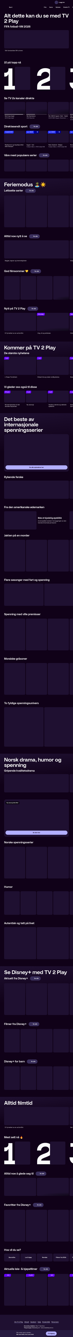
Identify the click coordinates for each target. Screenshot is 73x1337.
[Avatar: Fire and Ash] (14, 999)
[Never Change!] (28, 1040)
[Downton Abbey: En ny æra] (45, 288)
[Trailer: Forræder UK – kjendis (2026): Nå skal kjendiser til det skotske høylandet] (14, 397)
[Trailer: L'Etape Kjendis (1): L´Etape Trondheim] (20, 366)
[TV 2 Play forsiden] (17, 2)
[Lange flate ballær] (57, 1153)
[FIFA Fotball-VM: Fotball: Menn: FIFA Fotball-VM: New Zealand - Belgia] (58, 137)
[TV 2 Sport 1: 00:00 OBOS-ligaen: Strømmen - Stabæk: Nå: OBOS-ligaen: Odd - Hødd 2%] (58, 108)
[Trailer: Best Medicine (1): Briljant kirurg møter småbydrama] (53, 366)
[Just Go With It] (28, 288)
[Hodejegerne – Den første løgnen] (58, 862)
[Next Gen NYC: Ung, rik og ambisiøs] (53, 322)
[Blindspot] (58, 634)
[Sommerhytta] (57, 78)
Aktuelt (26, 1322)
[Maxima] (36, 211)
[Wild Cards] (24, 595)
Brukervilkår (46, 1322)
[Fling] (20, 943)
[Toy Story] (45, 1078)
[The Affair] (36, 165)
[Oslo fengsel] (14, 165)
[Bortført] (36, 862)
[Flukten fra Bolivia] (36, 783)
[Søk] (6, 7)
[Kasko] (61, 903)
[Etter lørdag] (53, 943)
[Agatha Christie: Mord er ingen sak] (14, 556)
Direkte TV (66, 7)
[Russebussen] (12, 903)
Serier (51, 7)
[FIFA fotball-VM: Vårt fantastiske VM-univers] (36, 39)
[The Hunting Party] (58, 556)
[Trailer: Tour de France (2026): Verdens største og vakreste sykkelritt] (58, 397)
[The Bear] (36, 999)
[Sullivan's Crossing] (22, 78)
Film (45, 7)
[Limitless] (53, 1187)
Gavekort (33, 1322)
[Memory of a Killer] (36, 490)
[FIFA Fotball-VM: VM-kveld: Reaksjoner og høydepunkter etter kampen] (14, 137)
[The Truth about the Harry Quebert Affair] (14, 679)
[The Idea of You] (12, 288)
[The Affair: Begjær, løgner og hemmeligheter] (36, 249)
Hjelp (39, 1322)
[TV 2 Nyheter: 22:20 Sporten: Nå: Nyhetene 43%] (36, 108)
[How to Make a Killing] (14, 1290)
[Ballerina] (22, 1153)
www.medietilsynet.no (47, 1328)
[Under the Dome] (14, 634)
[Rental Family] (45, 1040)
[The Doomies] (12, 1078)
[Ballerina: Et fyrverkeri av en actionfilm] (20, 322)
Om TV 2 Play (18, 1322)
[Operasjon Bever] (58, 1226)
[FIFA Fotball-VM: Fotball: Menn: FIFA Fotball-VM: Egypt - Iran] (36, 137)
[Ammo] (14, 862)
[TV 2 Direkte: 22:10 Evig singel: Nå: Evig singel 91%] (14, 108)
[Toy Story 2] (61, 1040)
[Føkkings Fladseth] (28, 903)
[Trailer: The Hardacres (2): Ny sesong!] (36, 397)
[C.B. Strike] (36, 556)
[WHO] (12, 1040)
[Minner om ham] (36, 1290)
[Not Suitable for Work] (58, 999)
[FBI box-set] (24, 727)
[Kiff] (61, 1078)
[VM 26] (28, 7)
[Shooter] (36, 679)
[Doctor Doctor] (14, 211)
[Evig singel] (58, 211)
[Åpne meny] (67, 2)
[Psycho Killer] (58, 1290)
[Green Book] (61, 288)
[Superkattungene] (28, 1078)
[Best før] (45, 903)
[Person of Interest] (36, 634)
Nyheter (58, 7)
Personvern (55, 1322)
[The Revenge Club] (58, 679)
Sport (10, 7)
